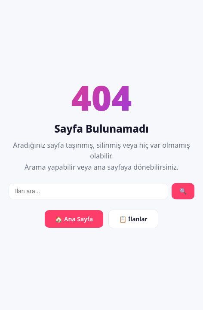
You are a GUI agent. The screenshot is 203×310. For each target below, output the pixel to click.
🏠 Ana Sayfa (74, 219)
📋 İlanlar (133, 219)
